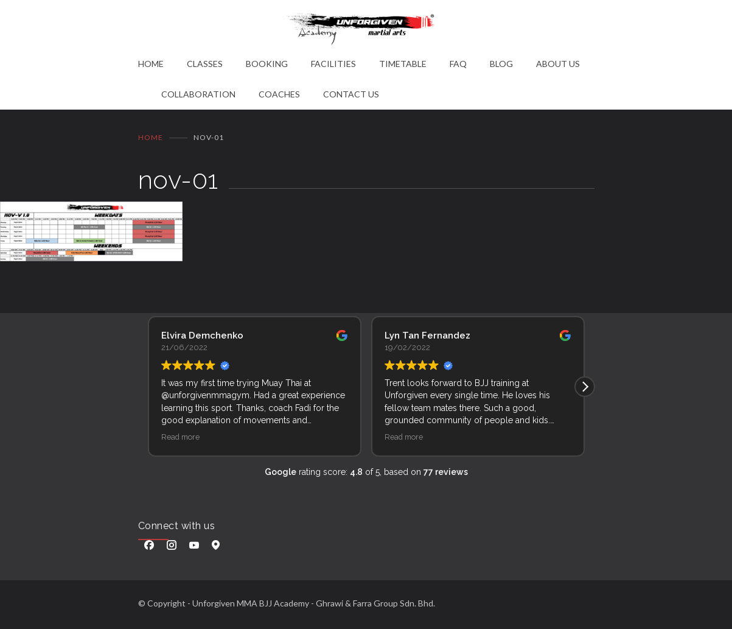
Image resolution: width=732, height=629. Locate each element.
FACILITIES (333, 63)
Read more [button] (180, 436)
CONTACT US (351, 94)
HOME (151, 63)
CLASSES (205, 63)
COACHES (279, 94)
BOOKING (267, 63)
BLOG (501, 63)
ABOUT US (558, 63)
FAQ (458, 63)
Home (150, 137)
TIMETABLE (403, 63)
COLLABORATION (198, 94)
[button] (585, 387)
